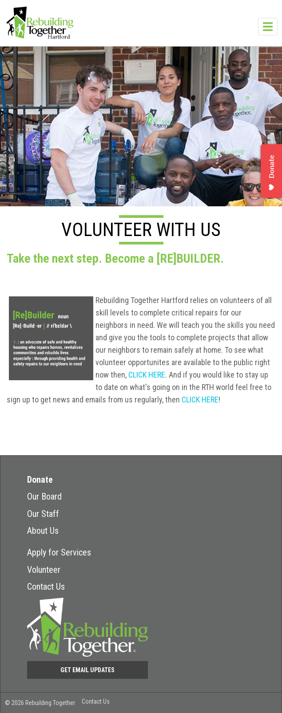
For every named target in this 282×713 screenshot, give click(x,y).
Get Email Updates (87, 670)
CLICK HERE (146, 374)
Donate (40, 479)
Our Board (44, 496)
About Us (43, 530)
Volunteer (43, 569)
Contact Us (46, 586)
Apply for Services (59, 552)
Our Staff (43, 513)
